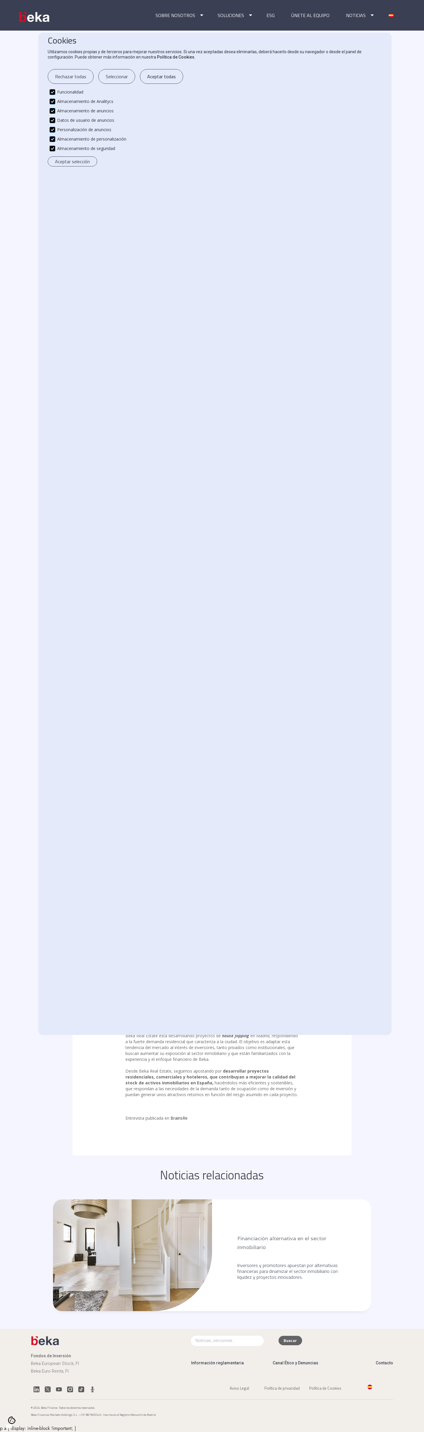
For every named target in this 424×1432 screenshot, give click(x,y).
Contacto (384, 1363)
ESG (270, 15)
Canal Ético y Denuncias (295, 1363)
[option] (15, 1426)
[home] (35, 17)
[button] (178, 15)
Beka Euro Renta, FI (50, 1371)
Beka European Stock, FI (55, 1363)
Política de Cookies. (176, 57)
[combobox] (9, 1426)
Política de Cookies (325, 1388)
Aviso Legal (239, 1388)
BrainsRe (179, 1118)
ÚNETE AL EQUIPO (310, 15)
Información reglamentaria (217, 1363)
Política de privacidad (282, 1388)
